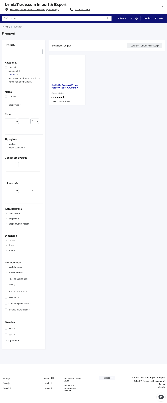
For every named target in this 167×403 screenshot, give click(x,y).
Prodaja (6, 378)
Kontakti (7, 388)
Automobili (49, 378)
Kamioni (48, 383)
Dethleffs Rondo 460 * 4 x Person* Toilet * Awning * (64, 86)
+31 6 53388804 (82, 9)
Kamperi (48, 388)
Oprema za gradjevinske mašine (70, 388)
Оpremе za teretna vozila (73, 379)
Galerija (6, 383)
